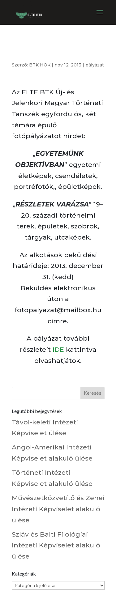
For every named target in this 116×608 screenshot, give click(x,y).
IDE (58, 349)
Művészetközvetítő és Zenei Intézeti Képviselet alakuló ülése (58, 509)
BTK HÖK (39, 65)
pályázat (94, 65)
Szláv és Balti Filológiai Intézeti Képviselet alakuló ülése (56, 545)
